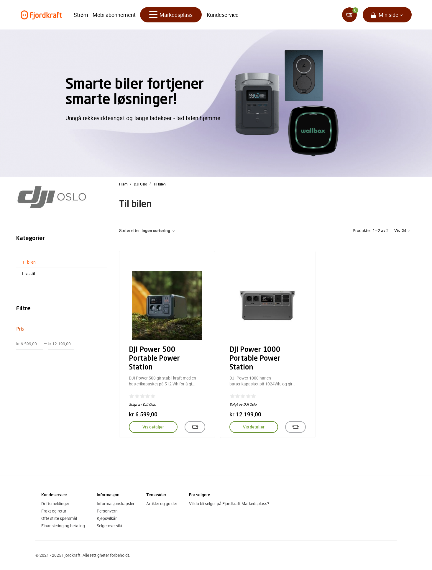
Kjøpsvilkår (107, 518)
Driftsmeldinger (55, 503)
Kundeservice (223, 14)
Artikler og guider (161, 503)
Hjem (123, 183)
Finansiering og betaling (63, 525)
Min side (388, 14)
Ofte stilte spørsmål (59, 518)
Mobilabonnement (114, 14)
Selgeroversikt (109, 525)
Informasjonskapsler (115, 503)
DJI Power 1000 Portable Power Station (254, 358)
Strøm (81, 14)
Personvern (107, 511)
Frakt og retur (53, 511)
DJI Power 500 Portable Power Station (154, 358)
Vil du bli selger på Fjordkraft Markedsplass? (229, 503)
